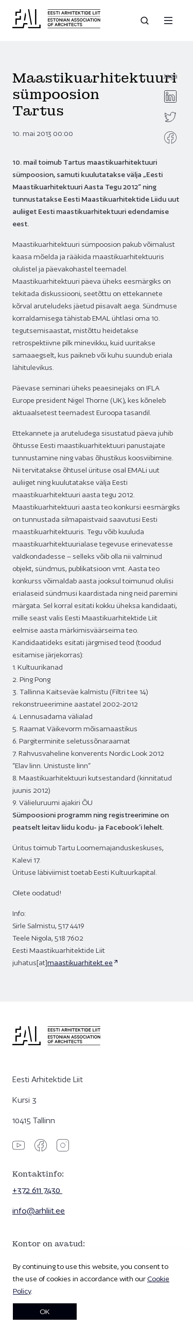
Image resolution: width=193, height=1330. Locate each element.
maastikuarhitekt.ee (80, 963)
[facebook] (170, 137)
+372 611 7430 (37, 1190)
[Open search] (145, 20)
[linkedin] (170, 96)
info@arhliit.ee (38, 1211)
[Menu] (168, 20)
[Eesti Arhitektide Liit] (56, 26)
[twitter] (170, 117)
